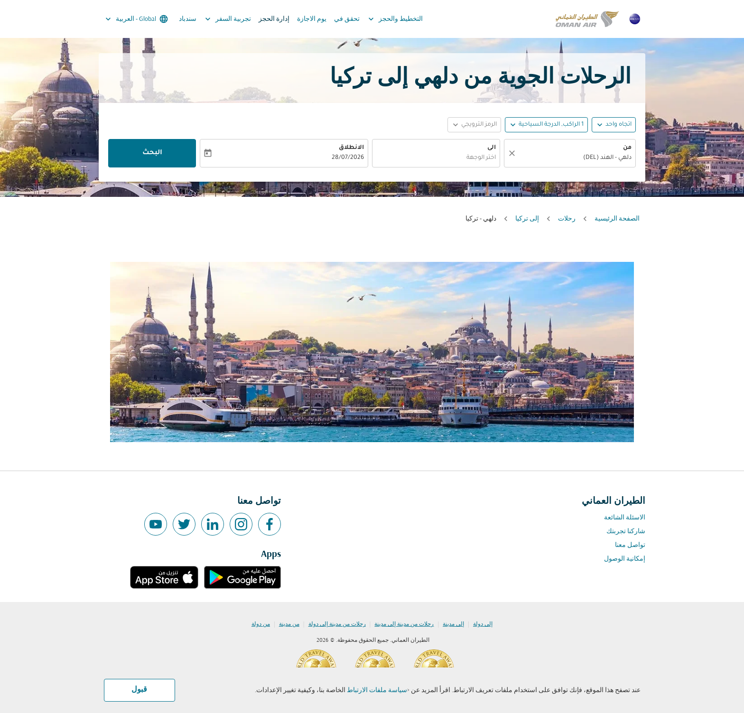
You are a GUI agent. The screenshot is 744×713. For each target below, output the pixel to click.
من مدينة (289, 624)
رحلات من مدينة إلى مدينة (404, 624)
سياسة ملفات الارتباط (377, 690)
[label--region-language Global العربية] (136, 19)
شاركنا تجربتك (625, 531)
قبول (139, 690)
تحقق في (347, 19)
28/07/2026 (348, 158)
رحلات (567, 218)
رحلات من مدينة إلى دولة (337, 624)
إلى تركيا (527, 218)
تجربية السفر (225, 19)
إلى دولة (483, 624)
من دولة (260, 624)
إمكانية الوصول (624, 559)
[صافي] (510, 153)
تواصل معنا (630, 545)
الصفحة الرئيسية (617, 218)
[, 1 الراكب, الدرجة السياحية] (551, 125)
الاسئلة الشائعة (624, 517)
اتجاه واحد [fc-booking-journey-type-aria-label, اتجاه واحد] (618, 124)
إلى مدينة (453, 624)
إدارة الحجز (274, 19)
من (627, 148)
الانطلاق (351, 148)
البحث (152, 153)
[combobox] (575, 158)
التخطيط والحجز (393, 19)
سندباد (187, 19)
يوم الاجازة (311, 19)
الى (491, 148)
